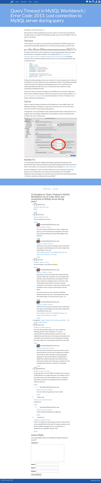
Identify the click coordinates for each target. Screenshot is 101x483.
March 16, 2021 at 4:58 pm (44, 410)
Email (33, 468)
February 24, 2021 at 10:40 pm (43, 400)
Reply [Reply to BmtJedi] (35, 384)
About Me (23, 1)
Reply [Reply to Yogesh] (35, 212)
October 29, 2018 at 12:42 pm (45, 348)
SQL (43, 30)
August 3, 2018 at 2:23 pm (44, 272)
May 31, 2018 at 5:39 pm (44, 227)
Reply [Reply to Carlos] (35, 343)
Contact (36, 1)
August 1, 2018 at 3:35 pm (41, 262)
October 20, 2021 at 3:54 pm (42, 420)
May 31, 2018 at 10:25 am (41, 217)
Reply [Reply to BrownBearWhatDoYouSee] (38, 238)
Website (33, 471)
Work (30, 1)
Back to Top (95, 480)
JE (12, 1)
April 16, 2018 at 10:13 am (41, 207)
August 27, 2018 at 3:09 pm (45, 244)
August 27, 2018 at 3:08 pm (45, 304)
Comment (34, 443)
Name (33, 464)
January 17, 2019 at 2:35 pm (42, 371)
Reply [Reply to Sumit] (35, 222)
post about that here (69, 167)
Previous (46, 189)
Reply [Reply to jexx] (35, 267)
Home (17, 1)
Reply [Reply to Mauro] (35, 405)
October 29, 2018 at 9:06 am (42, 327)
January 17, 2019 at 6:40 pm (45, 390)
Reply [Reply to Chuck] (35, 431)
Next (55, 189)
